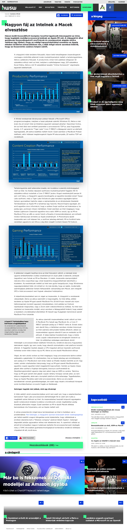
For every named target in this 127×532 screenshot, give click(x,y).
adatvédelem (59, 528)
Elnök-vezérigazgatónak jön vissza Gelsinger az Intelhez (105, 411)
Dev (40, 7)
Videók (67, 2)
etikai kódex (31, 528)
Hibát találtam (26, 438)
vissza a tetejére (72, 438)
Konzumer (87, 7)
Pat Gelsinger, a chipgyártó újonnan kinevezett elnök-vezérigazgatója (54, 415)
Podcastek (77, 2)
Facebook (62, 15)
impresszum (10, 528)
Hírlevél (111, 2)
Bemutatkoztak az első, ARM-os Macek (107, 425)
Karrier (121, 2)
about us (68, 528)
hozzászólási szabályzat (45, 528)
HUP (3, 1)
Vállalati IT (30, 7)
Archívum (47, 2)
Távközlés (62, 7)
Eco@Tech (49, 7)
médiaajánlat (20, 528)
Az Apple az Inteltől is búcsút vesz (105, 441)
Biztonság (74, 7)
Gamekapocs (12, 1)
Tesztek (58, 2)
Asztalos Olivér (15, 14)
